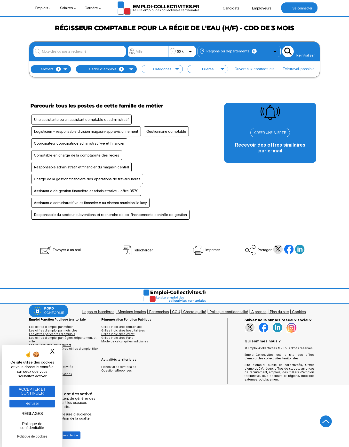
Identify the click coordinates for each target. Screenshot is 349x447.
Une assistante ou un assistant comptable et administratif (81, 119)
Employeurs (259, 8)
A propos (259, 311)
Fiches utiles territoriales (118, 367)
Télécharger (137, 250)
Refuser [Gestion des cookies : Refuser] (32, 403)
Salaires (68, 8)
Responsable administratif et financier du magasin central (81, 167)
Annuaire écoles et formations (50, 374)
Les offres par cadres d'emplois (52, 334)
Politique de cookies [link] (32, 436)
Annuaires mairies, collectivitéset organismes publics (51, 368)
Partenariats (159, 311)
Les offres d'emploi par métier (51, 327)
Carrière (93, 8)
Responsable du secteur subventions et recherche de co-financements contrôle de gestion (110, 214)
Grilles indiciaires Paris (117, 337)
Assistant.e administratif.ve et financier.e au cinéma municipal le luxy (90, 202)
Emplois (43, 8)
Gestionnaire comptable (166, 131)
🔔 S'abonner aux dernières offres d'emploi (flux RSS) (63, 350)
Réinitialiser (305, 55)
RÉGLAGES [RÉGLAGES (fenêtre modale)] (32, 414)
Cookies (299, 311)
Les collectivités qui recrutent (50, 345)
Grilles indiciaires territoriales (122, 327)
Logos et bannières (98, 311)
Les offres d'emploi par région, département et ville (62, 339)
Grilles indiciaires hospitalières (123, 330)
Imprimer (206, 250)
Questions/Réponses (116, 370)
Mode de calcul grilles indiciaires (124, 341)
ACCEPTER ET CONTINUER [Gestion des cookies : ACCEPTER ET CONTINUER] (32, 391)
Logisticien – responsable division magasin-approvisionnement (86, 131)
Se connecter (299, 8)
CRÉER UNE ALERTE (270, 133)
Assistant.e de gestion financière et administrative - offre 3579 (86, 191)
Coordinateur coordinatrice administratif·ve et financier (79, 143)
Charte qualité (194, 311)
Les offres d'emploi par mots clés (53, 330)
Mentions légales (132, 311)
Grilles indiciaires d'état (118, 334)
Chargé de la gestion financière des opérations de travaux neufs (87, 179)
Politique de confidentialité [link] (32, 426)
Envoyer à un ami (60, 250)
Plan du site (279, 311)
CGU (176, 311)
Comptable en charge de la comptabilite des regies (76, 155)
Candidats (228, 8)
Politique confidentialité (228, 311)
